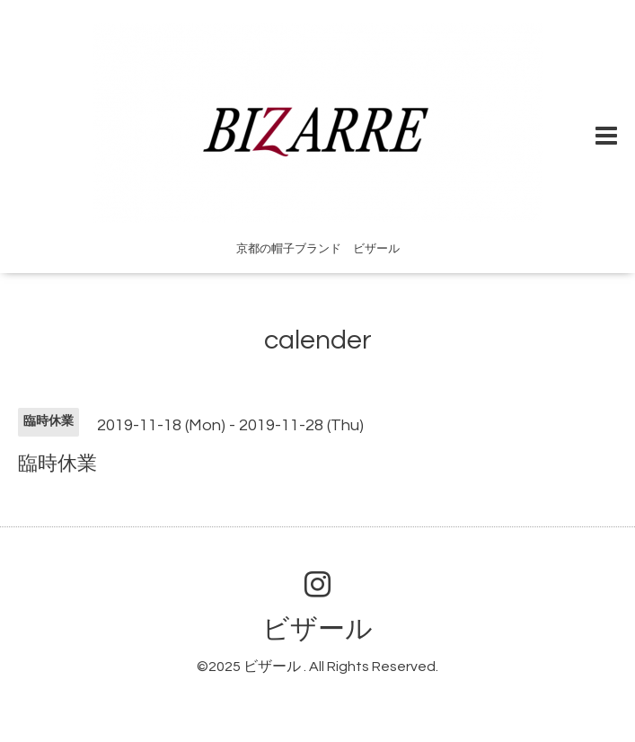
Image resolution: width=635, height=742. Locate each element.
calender (318, 340)
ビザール (317, 629)
